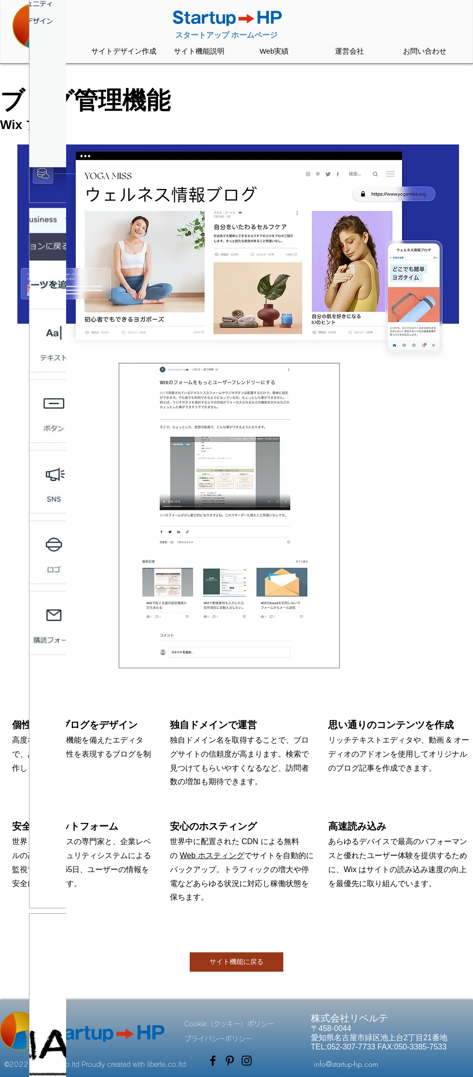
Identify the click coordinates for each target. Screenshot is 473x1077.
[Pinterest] (229, 1060)
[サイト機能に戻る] (236, 962)
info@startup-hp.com (346, 1064)
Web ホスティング (212, 855)
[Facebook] (213, 1060)
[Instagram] (246, 1060)
